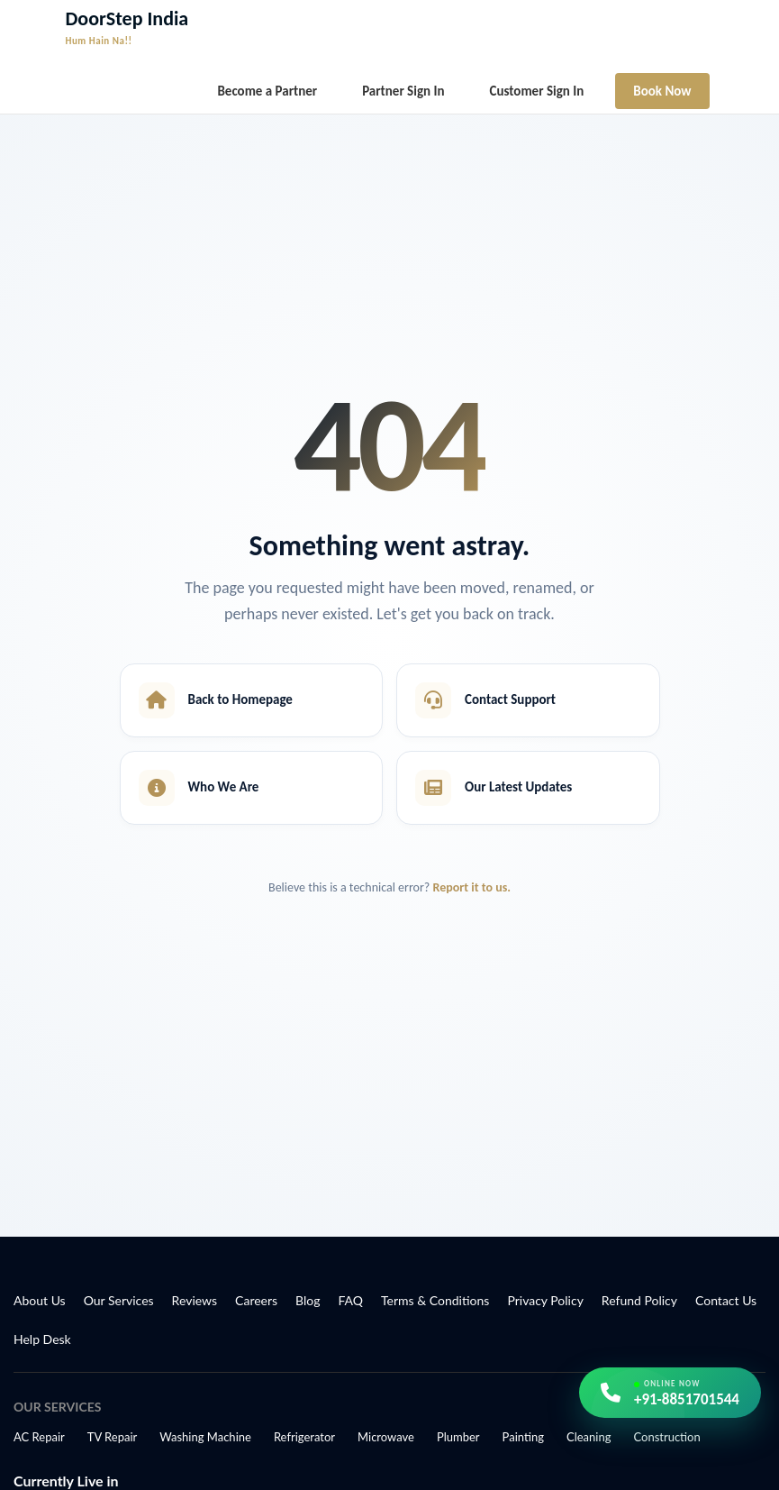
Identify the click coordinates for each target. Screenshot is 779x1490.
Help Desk (42, 1339)
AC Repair (39, 1437)
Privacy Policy (545, 1300)
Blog (307, 1300)
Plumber (458, 1437)
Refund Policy (639, 1300)
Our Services (119, 1300)
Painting (523, 1437)
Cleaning (588, 1437)
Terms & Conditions (435, 1300)
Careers (256, 1300)
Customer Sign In (537, 91)
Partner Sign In (403, 91)
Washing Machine (205, 1437)
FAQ (351, 1300)
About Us (40, 1300)
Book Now (662, 91)
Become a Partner (267, 91)
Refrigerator (304, 1437)
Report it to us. (472, 887)
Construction (666, 1437)
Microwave (386, 1437)
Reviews (194, 1300)
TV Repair (112, 1437)
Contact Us (725, 1300)
